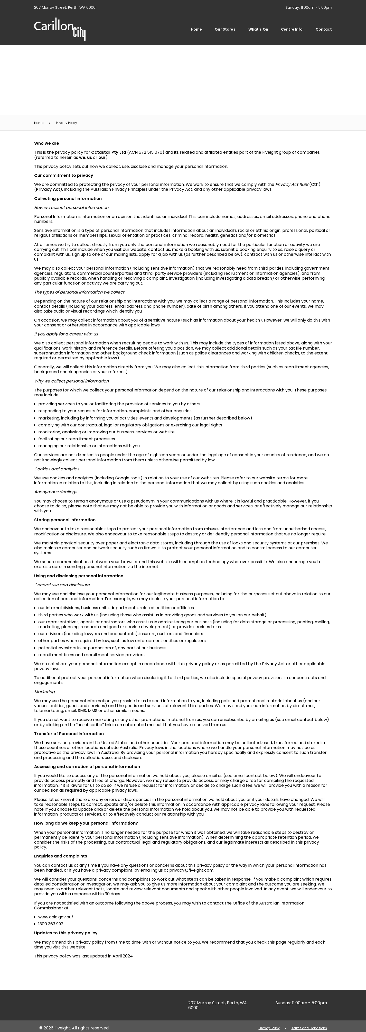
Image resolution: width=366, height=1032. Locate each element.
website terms (274, 478)
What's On (258, 29)
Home (196, 29)
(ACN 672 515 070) (127, 152)
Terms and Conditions (309, 1028)
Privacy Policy (66, 123)
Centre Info (292, 29)
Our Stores (225, 29)
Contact (324, 29)
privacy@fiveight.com (191, 870)
